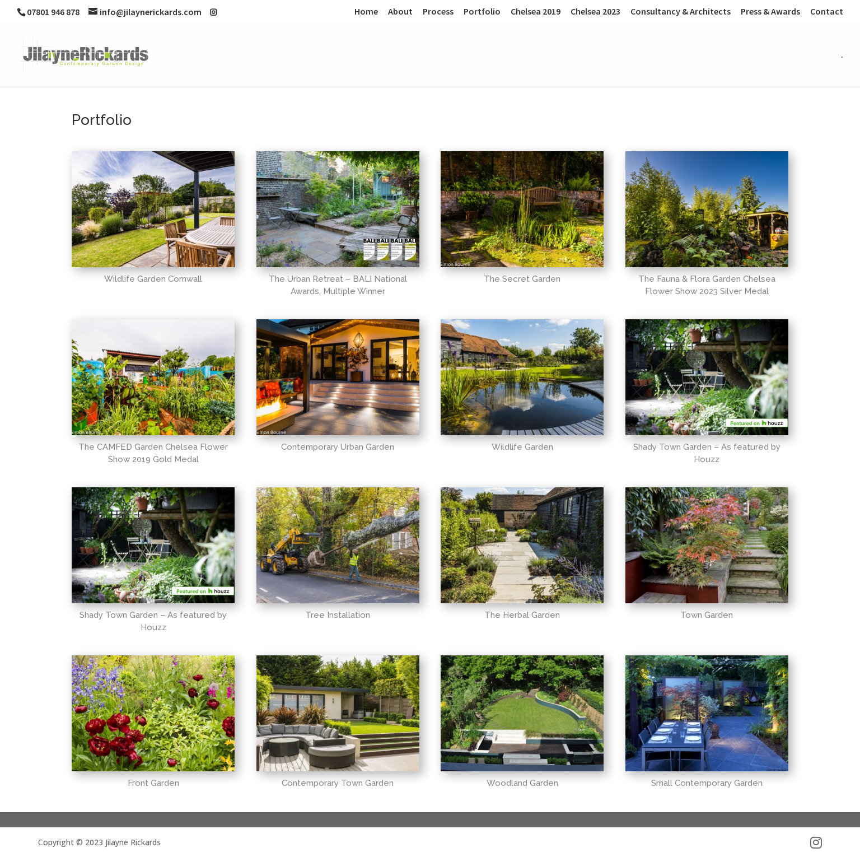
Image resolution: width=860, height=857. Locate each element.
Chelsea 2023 (595, 12)
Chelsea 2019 (535, 12)
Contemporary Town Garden (338, 783)
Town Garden (706, 615)
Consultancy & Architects (680, 12)
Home (366, 12)
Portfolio (482, 12)
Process (438, 12)
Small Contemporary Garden (707, 783)
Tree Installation (337, 615)
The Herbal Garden (522, 615)
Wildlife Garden (522, 447)
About (400, 12)
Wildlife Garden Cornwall (153, 279)
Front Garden (153, 783)
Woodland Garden (522, 783)
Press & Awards (770, 12)
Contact (826, 12)
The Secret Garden (522, 279)
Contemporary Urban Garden (337, 447)
